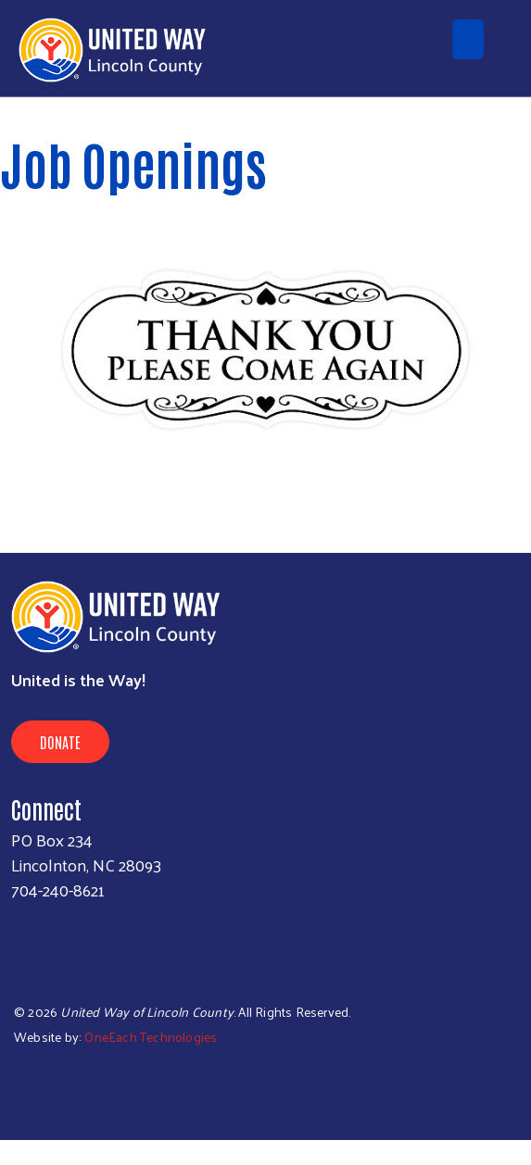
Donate (60, 742)
